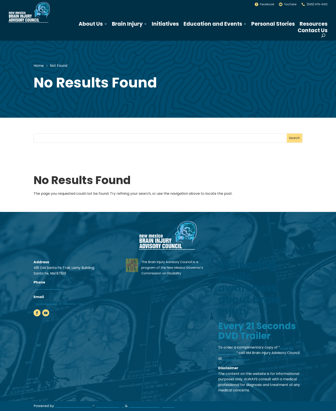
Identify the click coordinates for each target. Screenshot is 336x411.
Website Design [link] (109, 405)
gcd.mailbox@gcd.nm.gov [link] (58, 302)
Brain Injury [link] (127, 24)
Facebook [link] (267, 4)
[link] (29, 22)
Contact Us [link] (313, 30)
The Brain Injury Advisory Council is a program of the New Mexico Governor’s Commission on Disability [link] (172, 267)
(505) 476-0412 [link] (317, 4)
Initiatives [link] (165, 24)
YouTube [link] (290, 4)
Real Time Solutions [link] (73, 405)
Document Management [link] (151, 405)
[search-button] (323, 35)
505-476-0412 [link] (236, 358)
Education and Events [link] (213, 24)
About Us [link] (91, 24)
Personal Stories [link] (273, 24)
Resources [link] (314, 24)
